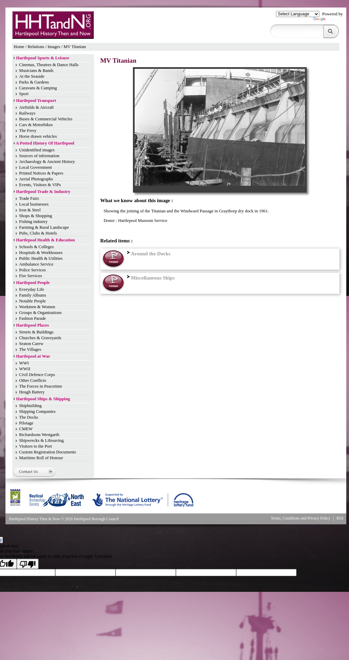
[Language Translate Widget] (297, 14)
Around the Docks (147, 253)
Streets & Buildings (36, 332)
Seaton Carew (31, 343)
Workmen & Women (37, 306)
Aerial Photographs (36, 179)
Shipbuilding (30, 405)
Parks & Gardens (34, 82)
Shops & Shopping (35, 215)
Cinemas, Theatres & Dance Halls (48, 64)
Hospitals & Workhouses (40, 252)
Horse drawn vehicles (38, 136)
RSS (340, 518)
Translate (328, 20)
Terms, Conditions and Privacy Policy (300, 518)
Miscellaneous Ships (150, 278)
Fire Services (30, 275)
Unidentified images (37, 150)
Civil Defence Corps (37, 374)
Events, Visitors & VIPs (40, 184)
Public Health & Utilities (41, 258)
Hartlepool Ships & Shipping (43, 398)
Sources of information (39, 155)
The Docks (28, 417)
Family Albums (32, 295)
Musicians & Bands (36, 70)
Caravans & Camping (38, 88)
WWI (24, 363)
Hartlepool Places (32, 325)
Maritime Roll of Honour (41, 457)
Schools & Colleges (36, 246)
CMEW (26, 428)
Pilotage (26, 423)
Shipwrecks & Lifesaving (41, 440)
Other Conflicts (32, 380)
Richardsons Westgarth (39, 434)
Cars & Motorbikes (36, 124)
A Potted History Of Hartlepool (45, 143)
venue (113, 261)
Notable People (32, 301)
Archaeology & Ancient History (47, 161)
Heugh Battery (32, 392)
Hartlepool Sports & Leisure (42, 58)
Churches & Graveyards (40, 337)
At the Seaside (31, 76)
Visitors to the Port (35, 446)
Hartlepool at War (33, 356)
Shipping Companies (37, 411)
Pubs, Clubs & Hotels (38, 233)
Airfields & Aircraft (36, 107)
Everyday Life (31, 289)
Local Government (35, 167)
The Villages (30, 349)
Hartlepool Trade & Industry (43, 191)
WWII (24, 368)
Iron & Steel (30, 210)
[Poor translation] (28, 564)
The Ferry (27, 130)
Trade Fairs (29, 198)
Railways (27, 113)
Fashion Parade (32, 318)
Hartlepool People (32, 282)
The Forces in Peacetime (40, 386)
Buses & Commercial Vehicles (46, 119)
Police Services (32, 270)
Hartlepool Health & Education (45, 240)
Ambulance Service (36, 264)
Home (19, 46)
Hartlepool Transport (36, 100)
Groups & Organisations (40, 312)
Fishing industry (33, 221)
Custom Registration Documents (47, 452)
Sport (24, 93)
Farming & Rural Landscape (44, 227)
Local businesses (33, 204)
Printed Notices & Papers (41, 173)
